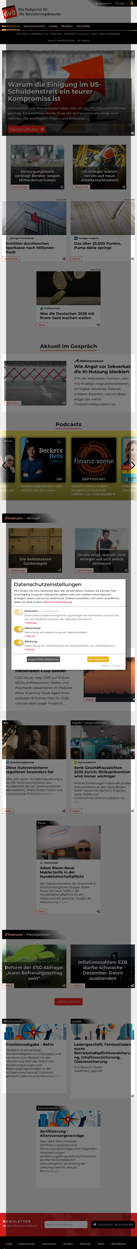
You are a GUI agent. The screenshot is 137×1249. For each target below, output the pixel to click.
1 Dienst (30, 636)
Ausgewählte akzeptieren (43, 659)
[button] (132, 140)
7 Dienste (31, 622)
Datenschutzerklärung (57, 602)
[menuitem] (131, 3)
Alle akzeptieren (98, 659)
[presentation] (4, 473)
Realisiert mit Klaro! (112, 665)
